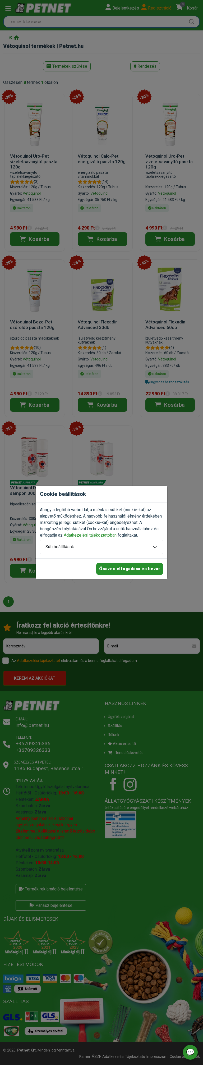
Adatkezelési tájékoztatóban (90, 535)
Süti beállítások (59, 546)
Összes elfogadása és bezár (129, 568)
